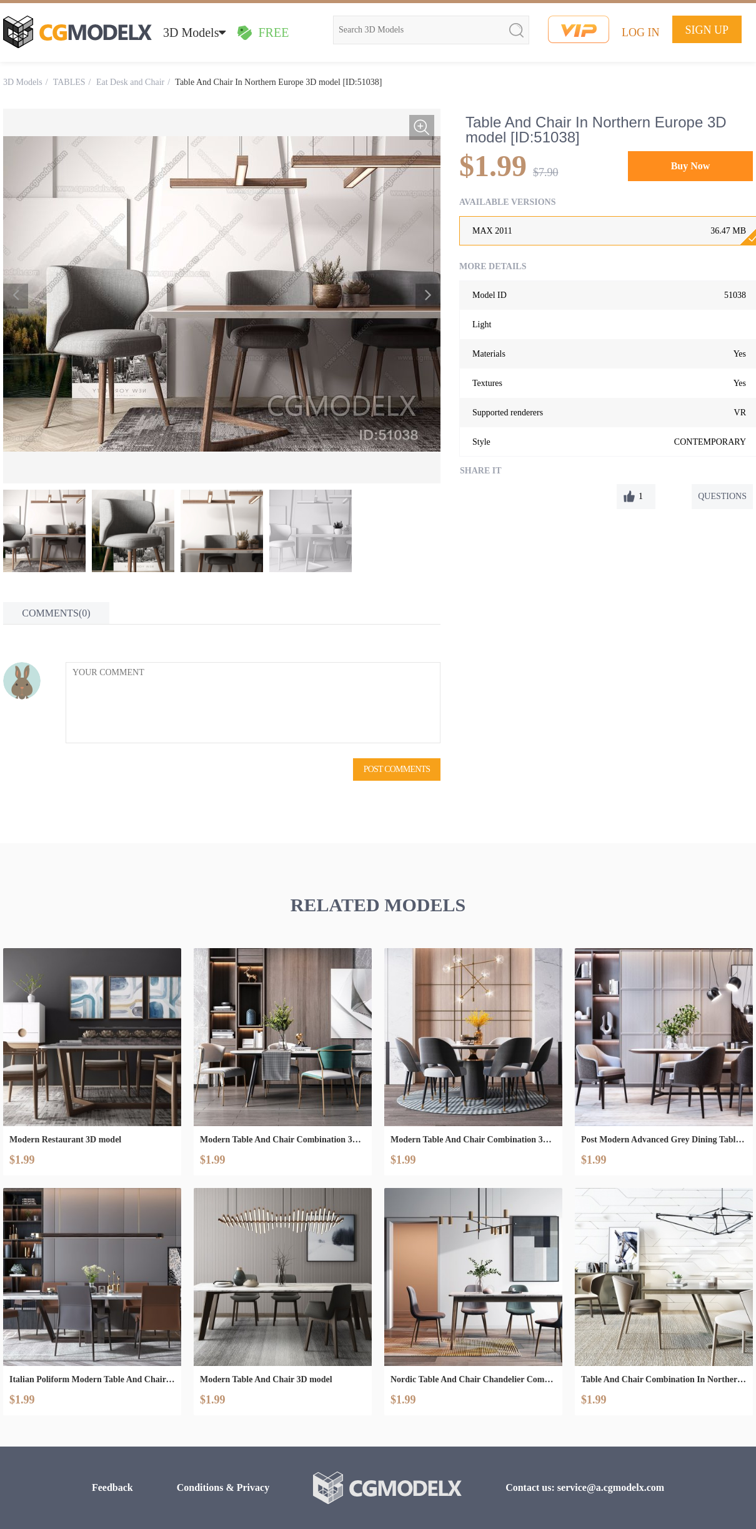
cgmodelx (77, 32)
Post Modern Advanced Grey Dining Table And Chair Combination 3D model (664, 1139)
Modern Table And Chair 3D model (266, 1379)
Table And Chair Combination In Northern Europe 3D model (664, 1379)
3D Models (194, 32)
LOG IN (641, 32)
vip (578, 29)
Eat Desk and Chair (130, 82)
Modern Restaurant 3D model (65, 1139)
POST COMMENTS (397, 769)
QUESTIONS (722, 496)
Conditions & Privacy (223, 1487)
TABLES (69, 82)
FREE (263, 32)
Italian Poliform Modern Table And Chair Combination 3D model (92, 1379)
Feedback (112, 1487)
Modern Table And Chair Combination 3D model (283, 1139)
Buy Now (690, 166)
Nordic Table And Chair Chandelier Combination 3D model (473, 1379)
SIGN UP (707, 30)
